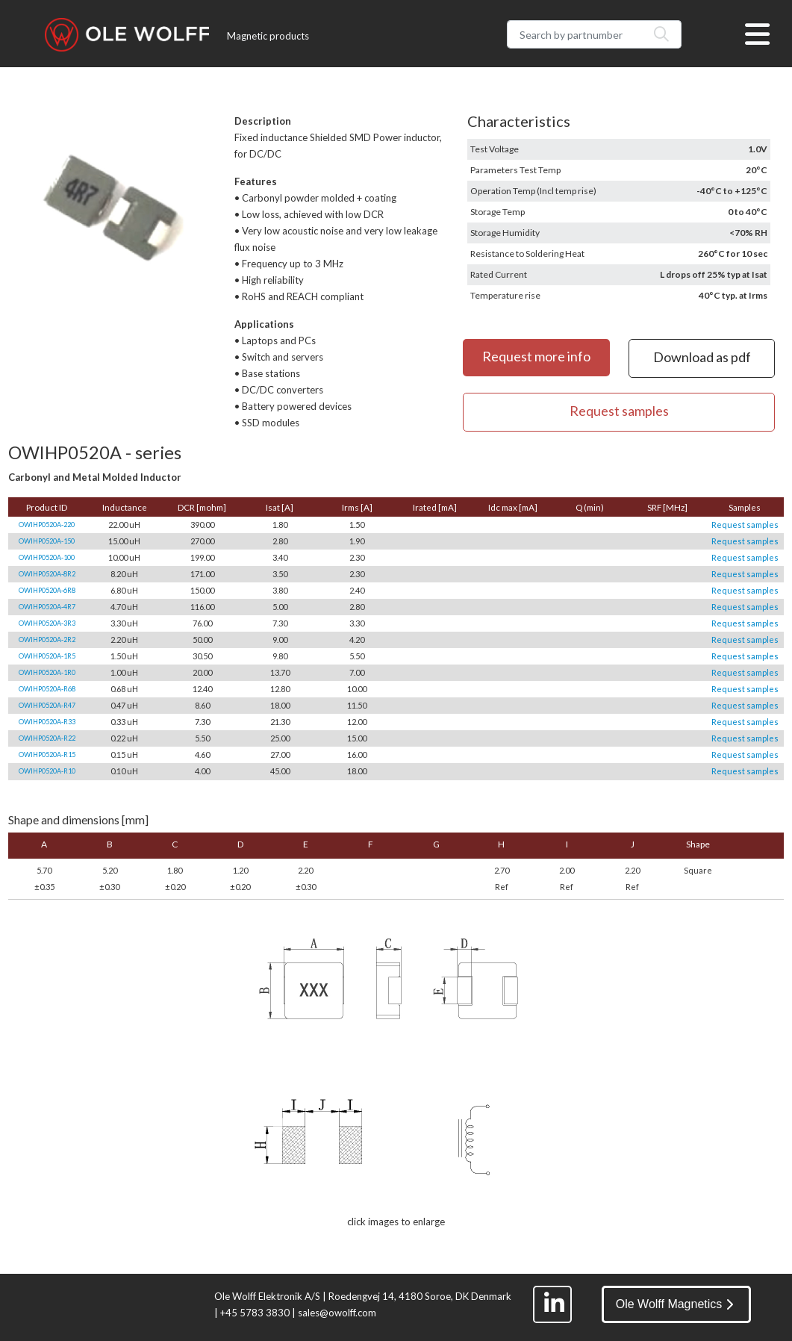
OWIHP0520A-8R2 (47, 574)
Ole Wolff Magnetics (675, 1304)
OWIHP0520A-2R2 (47, 639)
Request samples (745, 524)
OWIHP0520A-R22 (47, 738)
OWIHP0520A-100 (47, 557)
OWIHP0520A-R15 (47, 754)
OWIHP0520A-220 (47, 524)
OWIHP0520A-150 (47, 541)
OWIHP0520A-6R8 (47, 590)
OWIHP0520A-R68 (47, 689)
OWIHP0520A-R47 (47, 705)
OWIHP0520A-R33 (47, 722)
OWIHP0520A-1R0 (47, 672)
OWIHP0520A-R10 (47, 771)
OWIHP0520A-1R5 (47, 656)
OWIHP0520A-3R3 (47, 623)
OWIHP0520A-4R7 (47, 607)
